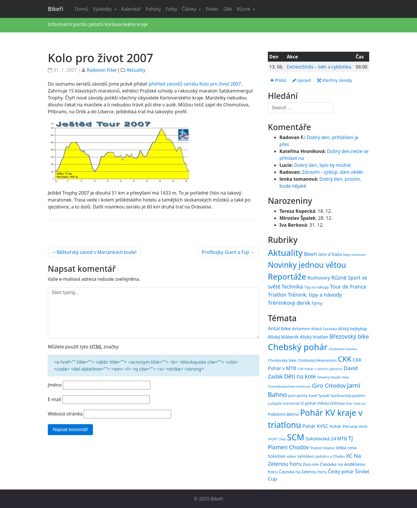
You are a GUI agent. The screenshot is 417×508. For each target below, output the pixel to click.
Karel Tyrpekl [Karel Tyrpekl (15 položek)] (319, 395)
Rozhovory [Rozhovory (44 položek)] (318, 278)
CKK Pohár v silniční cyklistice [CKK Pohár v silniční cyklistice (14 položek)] (319, 369)
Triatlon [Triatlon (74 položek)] (277, 294)
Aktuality (136, 70)
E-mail (54, 399)
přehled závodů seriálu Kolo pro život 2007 (195, 84)
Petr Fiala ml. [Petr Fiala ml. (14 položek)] (356, 403)
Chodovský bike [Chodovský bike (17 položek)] (282, 360)
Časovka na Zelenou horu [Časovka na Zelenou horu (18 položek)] (303, 471)
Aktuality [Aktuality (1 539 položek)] (285, 252)
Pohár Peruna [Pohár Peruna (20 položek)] (343, 426)
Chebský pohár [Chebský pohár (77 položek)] (298, 347)
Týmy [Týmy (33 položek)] (317, 303)
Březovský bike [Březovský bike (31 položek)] (349, 336)
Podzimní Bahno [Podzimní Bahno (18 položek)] (283, 414)
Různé (244, 9)
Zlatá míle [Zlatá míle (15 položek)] (311, 464)
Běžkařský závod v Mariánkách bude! (96, 252)
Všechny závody (334, 80)
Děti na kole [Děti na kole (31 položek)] (300, 376)
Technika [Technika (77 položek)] (292, 286)
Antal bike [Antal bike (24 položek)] (279, 328)
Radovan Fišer (102, 70)
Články (189, 9)
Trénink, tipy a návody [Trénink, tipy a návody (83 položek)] (315, 294)
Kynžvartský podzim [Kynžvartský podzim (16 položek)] (348, 395)
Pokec (212, 9)
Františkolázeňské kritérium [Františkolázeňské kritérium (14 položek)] (289, 386)
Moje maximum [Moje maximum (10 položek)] (354, 255)
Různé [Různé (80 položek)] (339, 277)
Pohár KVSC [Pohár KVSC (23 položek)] (315, 426)
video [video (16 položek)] (291, 456)
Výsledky (103, 9)
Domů (81, 9)
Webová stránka (65, 414)
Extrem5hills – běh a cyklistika (319, 67)
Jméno (55, 385)
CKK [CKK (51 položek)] (345, 359)
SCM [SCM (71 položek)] (295, 437)
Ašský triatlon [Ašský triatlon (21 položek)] (314, 337)
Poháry (153, 9)
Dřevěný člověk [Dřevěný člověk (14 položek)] (328, 377)
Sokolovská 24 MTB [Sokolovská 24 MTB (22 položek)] (326, 438)
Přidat (278, 80)
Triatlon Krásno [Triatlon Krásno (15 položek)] (322, 448)
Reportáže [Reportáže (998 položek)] (287, 276)
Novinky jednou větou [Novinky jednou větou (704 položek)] (307, 265)
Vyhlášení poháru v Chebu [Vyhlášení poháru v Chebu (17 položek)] (321, 456)
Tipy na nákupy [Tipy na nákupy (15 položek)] (316, 287)
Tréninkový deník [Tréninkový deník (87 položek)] (289, 302)
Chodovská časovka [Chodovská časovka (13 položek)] (343, 349)
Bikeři (55, 9)
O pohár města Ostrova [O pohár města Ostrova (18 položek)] (323, 403)
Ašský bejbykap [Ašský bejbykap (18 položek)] (352, 328)
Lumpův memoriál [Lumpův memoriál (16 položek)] (283, 403)
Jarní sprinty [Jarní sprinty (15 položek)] (298, 395)
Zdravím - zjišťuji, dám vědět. (333, 172)
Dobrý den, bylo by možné (322, 165)
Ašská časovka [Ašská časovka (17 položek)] (324, 328)
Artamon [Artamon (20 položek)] (301, 328)
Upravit (301, 80)
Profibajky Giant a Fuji (225, 252)
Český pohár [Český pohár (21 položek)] (341, 471)
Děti (227, 9)
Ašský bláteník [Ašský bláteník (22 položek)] (283, 337)
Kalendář (131, 9)
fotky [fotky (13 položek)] (345, 377)
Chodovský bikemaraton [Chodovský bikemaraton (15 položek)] (317, 360)
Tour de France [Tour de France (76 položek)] (348, 286)
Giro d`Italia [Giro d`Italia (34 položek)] (330, 254)
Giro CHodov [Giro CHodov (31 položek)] (329, 385)
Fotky (171, 9)
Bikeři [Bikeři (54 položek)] (310, 254)
